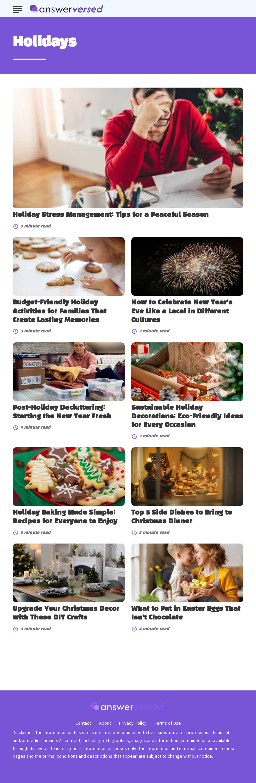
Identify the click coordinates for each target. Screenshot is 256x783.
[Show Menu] (17, 8)
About (105, 723)
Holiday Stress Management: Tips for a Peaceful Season (111, 215)
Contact (83, 723)
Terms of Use (168, 723)
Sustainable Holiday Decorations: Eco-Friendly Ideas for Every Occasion (187, 416)
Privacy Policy (133, 723)
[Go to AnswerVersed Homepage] (66, 9)
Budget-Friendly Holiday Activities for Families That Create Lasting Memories (59, 311)
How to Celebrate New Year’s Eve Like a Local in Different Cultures (181, 311)
